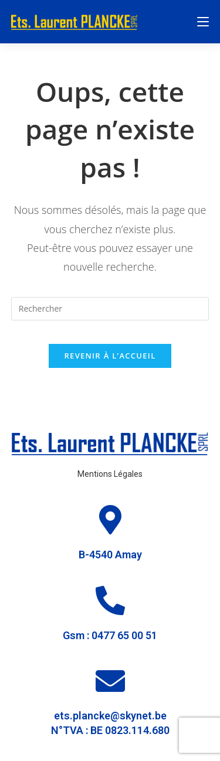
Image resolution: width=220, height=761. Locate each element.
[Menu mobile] (203, 21)
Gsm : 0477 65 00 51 (110, 635)
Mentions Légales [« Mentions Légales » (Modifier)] (110, 474)
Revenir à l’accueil (109, 355)
